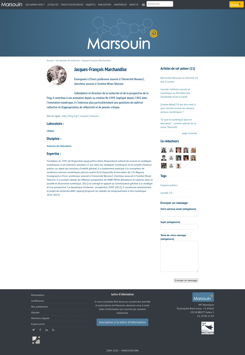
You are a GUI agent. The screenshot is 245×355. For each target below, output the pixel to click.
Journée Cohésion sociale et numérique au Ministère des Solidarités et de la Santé (175, 93)
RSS (53, 330)
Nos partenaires (39, 306)
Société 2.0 (166, 193)
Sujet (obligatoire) (170, 222)
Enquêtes (90, 4)
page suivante (189, 133)
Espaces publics (169, 185)
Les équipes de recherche (68, 60)
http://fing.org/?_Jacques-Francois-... (81, 116)
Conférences (120, 4)
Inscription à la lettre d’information (122, 322)
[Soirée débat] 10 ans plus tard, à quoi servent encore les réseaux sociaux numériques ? (178, 108)
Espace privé (38, 324)
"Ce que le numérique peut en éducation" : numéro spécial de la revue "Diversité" (178, 123)
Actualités (52, 4)
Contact (143, 4)
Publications (104, 4)
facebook (40, 330)
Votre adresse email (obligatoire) (178, 209)
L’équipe (35, 312)
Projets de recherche (72, 4)
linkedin (46, 330)
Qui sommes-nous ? (35, 4)
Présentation (37, 295)
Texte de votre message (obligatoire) (173, 237)
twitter (33, 330)
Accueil (50, 60)
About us (133, 4)
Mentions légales (40, 318)
